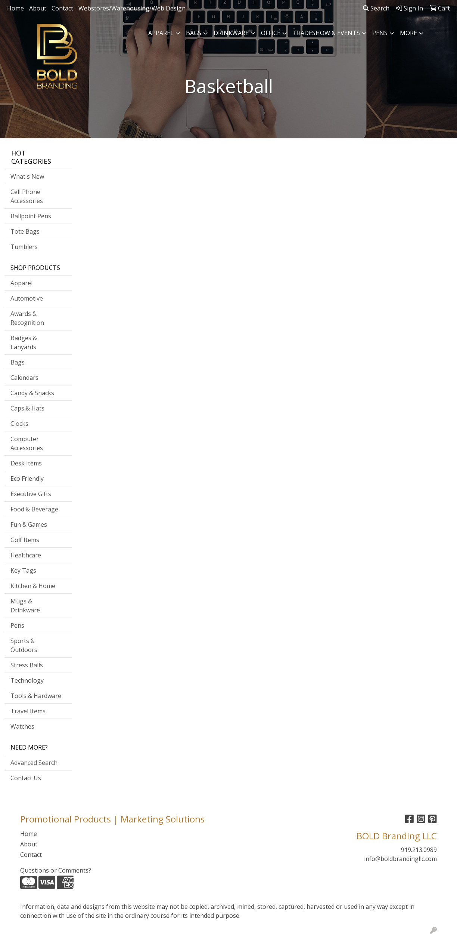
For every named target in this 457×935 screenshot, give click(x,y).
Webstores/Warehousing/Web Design (132, 8)
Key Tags (23, 570)
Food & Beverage (34, 509)
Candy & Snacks (32, 393)
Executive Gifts (30, 494)
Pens (380, 33)
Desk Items (26, 463)
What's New (27, 176)
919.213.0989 (419, 850)
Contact (62, 8)
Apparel (161, 33)
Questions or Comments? (55, 870)
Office (270, 33)
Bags (193, 33)
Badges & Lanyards (23, 342)
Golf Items (24, 540)
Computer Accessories (26, 443)
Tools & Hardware (35, 696)
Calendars (24, 377)
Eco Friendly (27, 478)
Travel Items (28, 711)
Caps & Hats (27, 408)
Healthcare (25, 555)
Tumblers (24, 247)
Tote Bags (25, 231)
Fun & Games (28, 524)
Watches (22, 726)
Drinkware (231, 33)
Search (376, 8)
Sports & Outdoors (23, 645)
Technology (27, 680)
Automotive (26, 298)
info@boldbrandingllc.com (400, 859)
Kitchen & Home (32, 586)
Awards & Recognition (27, 318)
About (37, 8)
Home (15, 8)
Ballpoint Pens (30, 216)
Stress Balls (26, 665)
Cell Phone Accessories (26, 196)
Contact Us (25, 778)
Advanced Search (33, 763)
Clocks (19, 423)
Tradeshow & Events (326, 33)
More (408, 33)
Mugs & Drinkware (25, 605)
